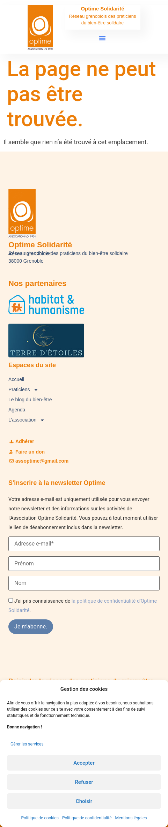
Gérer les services (27, 744)
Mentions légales (131, 818)
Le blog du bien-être (30, 399)
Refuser (84, 782)
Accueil (16, 379)
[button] (102, 38)
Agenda (16, 409)
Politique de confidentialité (87, 818)
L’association (26, 420)
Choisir (84, 801)
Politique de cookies (40, 818)
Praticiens (23, 389)
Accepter (83, 763)
